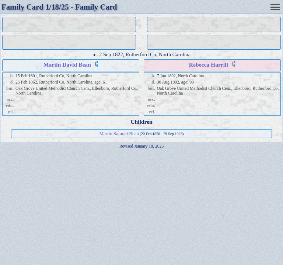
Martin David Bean (67, 64)
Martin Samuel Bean (119, 133)
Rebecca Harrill (208, 64)
